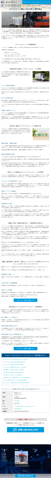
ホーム (3, 451)
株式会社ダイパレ (26, 470)
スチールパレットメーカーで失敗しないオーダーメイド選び (15, 359)
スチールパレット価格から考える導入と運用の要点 (14, 364)
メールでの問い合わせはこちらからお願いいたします (24, 406)
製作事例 (38, 2)
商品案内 (33, 2)
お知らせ (42, 2)
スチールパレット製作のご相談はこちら (25, 300)
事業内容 (29, 2)
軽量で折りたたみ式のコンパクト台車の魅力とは (13, 374)
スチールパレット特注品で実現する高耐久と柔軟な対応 (14, 361)
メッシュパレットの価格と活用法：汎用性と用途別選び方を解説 (16, 382)
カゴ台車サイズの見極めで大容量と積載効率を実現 (14, 372)
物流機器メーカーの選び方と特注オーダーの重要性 (14, 369)
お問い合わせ (48, 2)
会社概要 (24, 2)
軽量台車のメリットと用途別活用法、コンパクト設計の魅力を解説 (17, 377)
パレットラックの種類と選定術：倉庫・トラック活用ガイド (15, 367)
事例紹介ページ (26, 340)
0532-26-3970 (17, 400)
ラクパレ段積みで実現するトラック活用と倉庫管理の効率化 (15, 380)
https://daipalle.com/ (18, 408)
